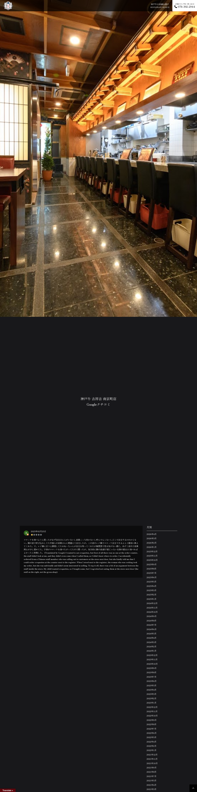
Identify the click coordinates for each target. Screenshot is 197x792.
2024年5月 (151, 633)
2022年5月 (151, 737)
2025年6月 (152, 577)
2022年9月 (152, 719)
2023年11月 (152, 659)
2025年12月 (152, 551)
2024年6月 (152, 629)
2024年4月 (151, 637)
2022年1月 (151, 750)
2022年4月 (151, 741)
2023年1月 (151, 702)
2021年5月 (151, 780)
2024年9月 (152, 616)
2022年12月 (152, 707)
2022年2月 (151, 745)
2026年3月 (152, 538)
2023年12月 (152, 655)
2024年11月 (152, 607)
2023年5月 (151, 685)
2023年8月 (151, 672)
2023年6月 (152, 681)
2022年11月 (152, 711)
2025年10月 (152, 559)
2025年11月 (152, 555)
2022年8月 (151, 724)
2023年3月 (151, 693)
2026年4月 (152, 534)
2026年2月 (152, 542)
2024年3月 (151, 642)
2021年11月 (152, 758)
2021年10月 (152, 763)
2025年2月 (151, 594)
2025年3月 (151, 590)
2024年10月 (152, 611)
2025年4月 (151, 585)
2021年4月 (151, 784)
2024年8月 (151, 620)
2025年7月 (151, 572)
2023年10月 (152, 663)
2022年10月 (152, 715)
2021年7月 (151, 776)
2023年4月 (151, 689)
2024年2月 (151, 646)
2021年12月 (152, 754)
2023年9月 (152, 668)
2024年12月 (152, 603)
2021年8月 (151, 771)
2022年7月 (151, 728)
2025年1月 (151, 598)
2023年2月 (151, 698)
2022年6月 (152, 732)
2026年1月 (152, 546)
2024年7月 (151, 624)
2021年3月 (151, 789)
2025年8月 (151, 568)
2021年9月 (152, 767)
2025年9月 (152, 564)
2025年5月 (151, 581)
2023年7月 (151, 676)
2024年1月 (151, 650)
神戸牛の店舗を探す (159, 5)
